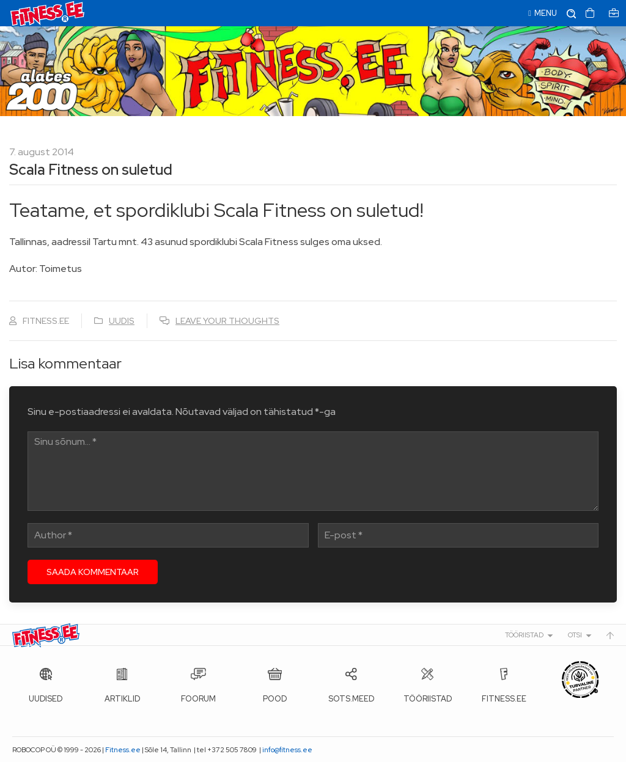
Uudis (121, 320)
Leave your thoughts (227, 320)
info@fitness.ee (287, 750)
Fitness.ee (123, 750)
